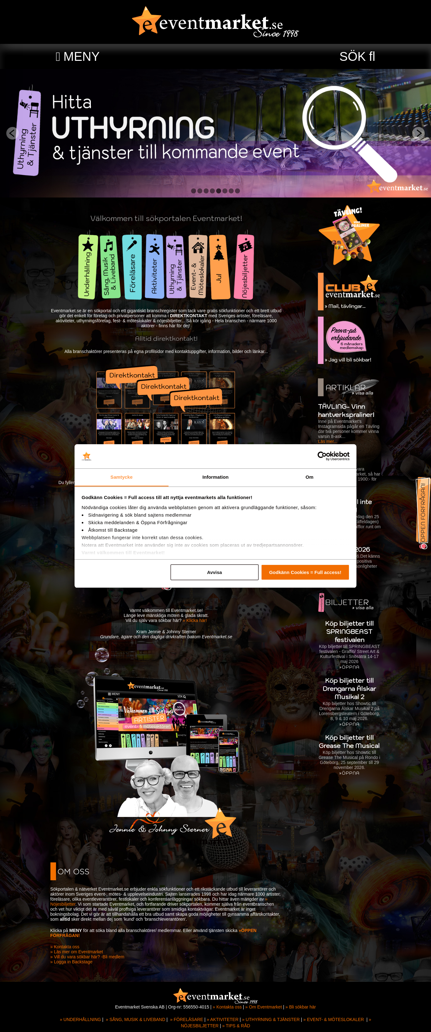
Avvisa (214, 572)
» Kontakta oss (67, 946)
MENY (82, 56)
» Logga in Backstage (74, 961)
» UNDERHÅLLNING (80, 1019)
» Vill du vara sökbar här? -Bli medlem (90, 956)
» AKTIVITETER (222, 1019)
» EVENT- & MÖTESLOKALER (333, 1019)
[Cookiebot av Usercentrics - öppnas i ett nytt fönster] (322, 456)
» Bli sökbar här (300, 1006)
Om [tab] (309, 477)
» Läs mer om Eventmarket (79, 951)
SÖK (353, 56)
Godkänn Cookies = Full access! (305, 572)
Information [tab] (215, 477)
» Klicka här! (197, 620)
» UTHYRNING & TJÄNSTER (271, 1019)
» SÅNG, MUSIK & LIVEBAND (135, 1019)
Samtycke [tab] (122, 477)
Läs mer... (325, 441)
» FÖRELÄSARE (186, 1019)
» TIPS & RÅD (236, 1025)
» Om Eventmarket (263, 1006)
